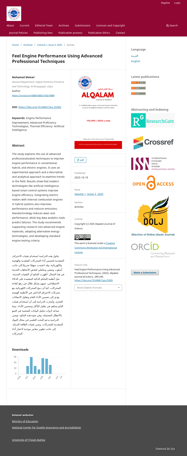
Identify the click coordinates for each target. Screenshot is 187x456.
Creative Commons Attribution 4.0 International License (96, 247)
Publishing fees (43, 32)
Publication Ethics (99, 32)
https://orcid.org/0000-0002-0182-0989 (33, 95)
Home (15, 44)
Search (172, 25)
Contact (120, 32)
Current (24, 25)
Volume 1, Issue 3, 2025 (49, 44)
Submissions (82, 25)
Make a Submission (145, 272)
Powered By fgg (165, 448)
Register (165, 2)
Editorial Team (44, 25)
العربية (134, 55)
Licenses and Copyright (110, 25)
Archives (64, 25)
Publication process (70, 32)
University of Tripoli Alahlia (28, 440)
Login (177, 2)
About (10, 25)
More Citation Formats (89, 287)
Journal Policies (18, 32)
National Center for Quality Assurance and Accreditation (46, 427)
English (135, 61)
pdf (82, 160)
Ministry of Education (25, 421)
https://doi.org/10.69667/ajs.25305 (39, 107)
